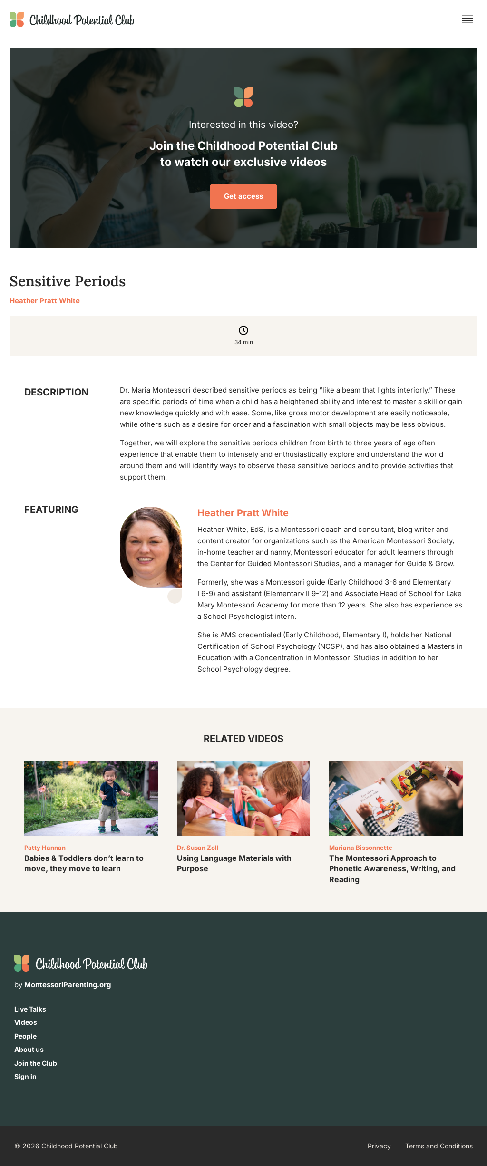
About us (29, 1049)
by (62, 984)
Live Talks (30, 1009)
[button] (467, 19)
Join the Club (35, 1063)
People (25, 1036)
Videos (25, 1022)
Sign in (25, 1076)
